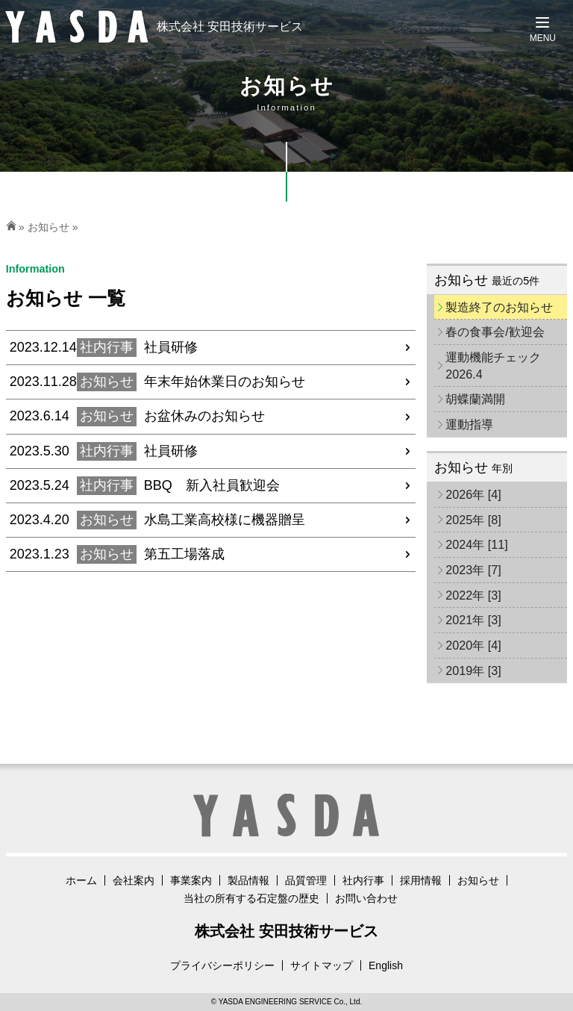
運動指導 (469, 424)
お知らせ (48, 227)
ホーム (81, 880)
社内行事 (363, 880)
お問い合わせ (366, 898)
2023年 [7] (473, 569)
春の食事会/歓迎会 (495, 331)
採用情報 (421, 880)
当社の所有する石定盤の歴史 (251, 898)
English (386, 965)
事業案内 (191, 880)
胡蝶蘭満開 (475, 398)
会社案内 (133, 880)
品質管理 (306, 880)
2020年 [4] (473, 645)
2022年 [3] (473, 595)
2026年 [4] (473, 494)
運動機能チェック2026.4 (493, 365)
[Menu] (543, 30)
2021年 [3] (473, 619)
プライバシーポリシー (222, 965)
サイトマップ (321, 965)
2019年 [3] (473, 670)
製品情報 (248, 880)
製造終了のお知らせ (499, 307)
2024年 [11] (476, 544)
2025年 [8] (473, 519)
